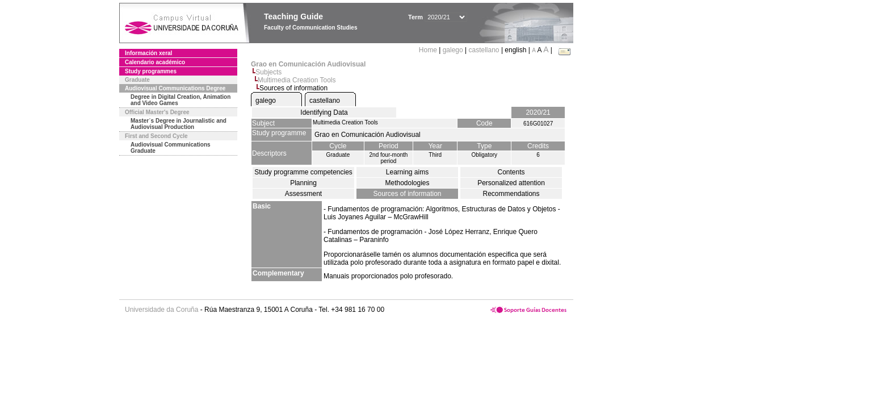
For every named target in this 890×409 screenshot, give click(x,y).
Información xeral (148, 53)
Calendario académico (155, 62)
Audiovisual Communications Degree (175, 88)
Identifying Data (323, 112)
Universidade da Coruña (161, 310)
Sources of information (407, 194)
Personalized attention (511, 183)
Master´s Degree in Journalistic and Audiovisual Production (178, 124)
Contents (510, 172)
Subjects (268, 72)
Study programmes (151, 71)
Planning (303, 183)
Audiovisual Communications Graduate (171, 147)
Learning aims (407, 172)
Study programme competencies (303, 172)
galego (453, 50)
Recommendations (510, 194)
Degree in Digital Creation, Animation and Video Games (180, 100)
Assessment (303, 194)
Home (429, 50)
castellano (484, 50)
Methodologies (407, 183)
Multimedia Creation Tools (297, 80)
